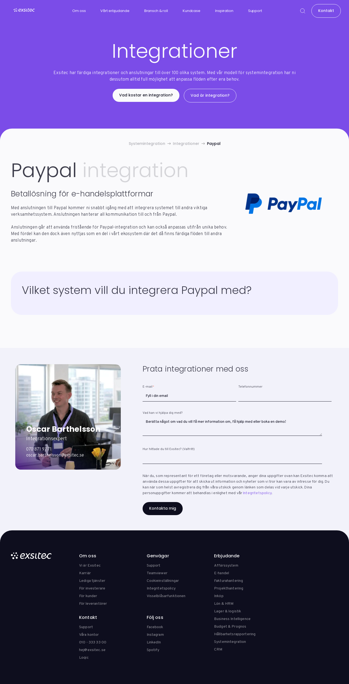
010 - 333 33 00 (92, 642)
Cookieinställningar (163, 581)
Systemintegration (147, 143)
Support (255, 10)
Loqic (84, 657)
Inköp (219, 596)
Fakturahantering (228, 581)
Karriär (85, 573)
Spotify (153, 650)
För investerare (92, 588)
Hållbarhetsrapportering (234, 634)
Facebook (155, 627)
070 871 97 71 (39, 449)
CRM (218, 649)
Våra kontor (89, 635)
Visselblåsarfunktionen (166, 596)
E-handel (221, 573)
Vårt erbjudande (114, 10)
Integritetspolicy (257, 493)
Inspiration (224, 10)
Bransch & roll (156, 10)
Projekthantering (228, 588)
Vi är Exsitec (90, 565)
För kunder (88, 596)
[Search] (302, 11)
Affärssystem (226, 565)
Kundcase (191, 10)
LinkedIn (154, 642)
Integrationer (186, 143)
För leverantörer (93, 603)
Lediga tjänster (92, 581)
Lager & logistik (227, 611)
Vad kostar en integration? (146, 95)
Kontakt (326, 10)
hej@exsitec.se (92, 650)
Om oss (79, 10)
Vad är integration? (210, 95)
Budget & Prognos (230, 626)
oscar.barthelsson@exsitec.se (55, 455)
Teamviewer (157, 573)
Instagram (155, 635)
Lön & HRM (223, 603)
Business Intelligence (232, 619)
